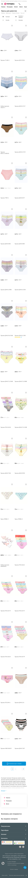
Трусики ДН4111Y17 (20, 106)
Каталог (16, 7)
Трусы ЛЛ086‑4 (19, 519)
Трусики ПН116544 (6, 427)
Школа (21, 7)
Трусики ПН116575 (20, 610)
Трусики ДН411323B (20, 289)
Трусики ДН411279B (20, 335)
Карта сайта (4, 875)
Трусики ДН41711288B (21, 381)
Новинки (3, 7)
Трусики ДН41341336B (7, 335)
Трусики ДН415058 (20, 473)
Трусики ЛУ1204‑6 (5, 702)
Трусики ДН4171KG (6, 473)
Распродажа (9, 800)
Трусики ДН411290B (6, 289)
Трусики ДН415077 (20, 198)
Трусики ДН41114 (19, 702)
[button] (25, 867)
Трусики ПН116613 (6, 656)
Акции (25, 7)
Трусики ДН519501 (20, 60)
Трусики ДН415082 (6, 243)
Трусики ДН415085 (20, 243)
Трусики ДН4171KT (20, 748)
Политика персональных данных (16, 875)
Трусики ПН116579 (20, 656)
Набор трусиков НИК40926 (5, 565)
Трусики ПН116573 (6, 610)
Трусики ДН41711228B (21, 427)
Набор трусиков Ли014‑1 (5, 106)
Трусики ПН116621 (20, 565)
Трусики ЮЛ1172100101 (5, 152)
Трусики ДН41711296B (7, 381)
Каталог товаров (14, 869)
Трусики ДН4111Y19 (20, 152)
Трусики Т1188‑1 (5, 60)
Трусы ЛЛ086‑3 (5, 519)
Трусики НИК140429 (6, 748)
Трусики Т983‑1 (5, 198)
